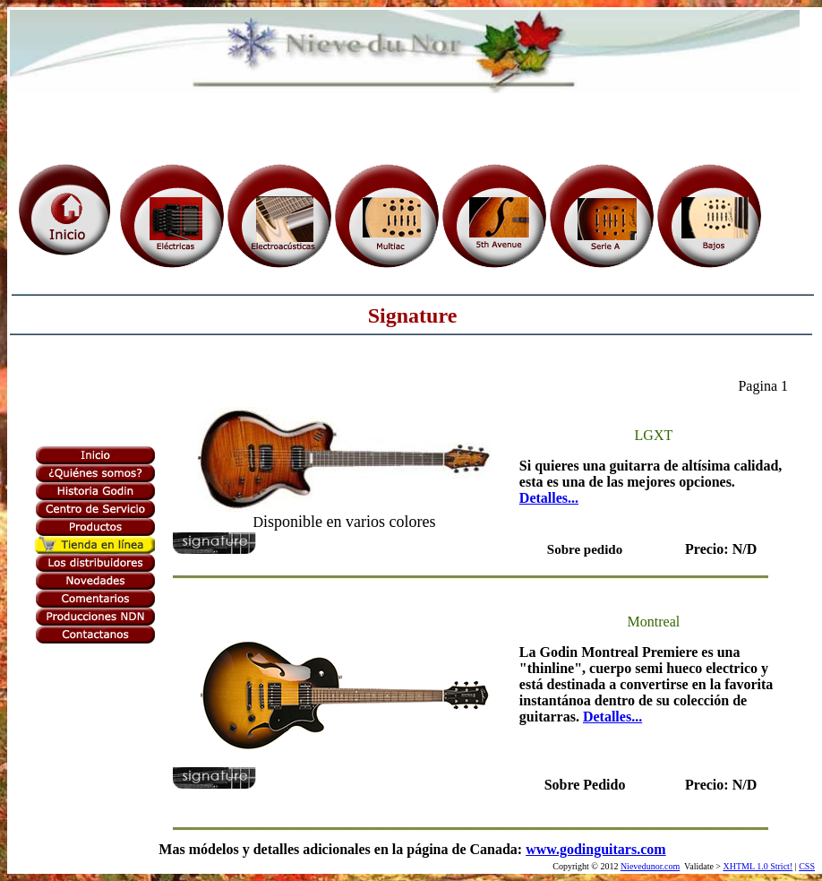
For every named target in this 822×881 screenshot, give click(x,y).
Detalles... (548, 497)
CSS (807, 866)
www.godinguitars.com (595, 849)
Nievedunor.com (650, 866)
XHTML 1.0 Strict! (758, 866)
